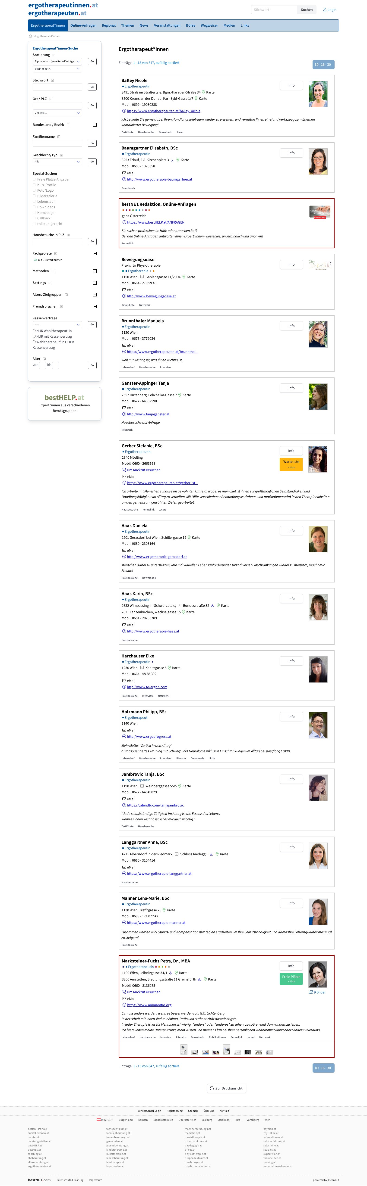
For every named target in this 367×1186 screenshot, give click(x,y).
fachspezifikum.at (116, 1129)
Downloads (46, 207)
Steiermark (224, 1120)
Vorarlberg (253, 1120)
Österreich (105, 1120)
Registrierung (175, 1111)
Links (180, 132)
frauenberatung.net (118, 1137)
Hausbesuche (146, 132)
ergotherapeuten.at (39, 1166)
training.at (269, 1162)
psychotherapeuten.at (198, 1166)
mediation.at (192, 1133)
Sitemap (193, 1111)
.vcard (163, 510)
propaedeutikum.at (196, 1158)
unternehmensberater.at (277, 1166)
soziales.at (269, 1150)
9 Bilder (317, 992)
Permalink (128, 244)
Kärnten (143, 1120)
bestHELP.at (35, 1146)
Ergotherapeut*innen (47, 36)
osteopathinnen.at (196, 1141)
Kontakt (224, 1111)
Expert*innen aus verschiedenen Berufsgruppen (64, 405)
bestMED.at (34, 1150)
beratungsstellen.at (39, 1141)
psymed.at (269, 1129)
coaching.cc (34, 1154)
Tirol (238, 1120)
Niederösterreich (163, 1120)
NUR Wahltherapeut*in (54, 330)
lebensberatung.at (117, 1158)
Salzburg (207, 1120)
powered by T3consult (326, 1180)
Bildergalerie (47, 196)
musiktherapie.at (195, 1137)
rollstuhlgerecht (49, 223)
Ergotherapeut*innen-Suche (55, 48)
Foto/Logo (45, 190)
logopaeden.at (115, 1166)
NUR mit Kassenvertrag (54, 336)
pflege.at (190, 1150)
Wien (267, 1120)
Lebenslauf (46, 201)
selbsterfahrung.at (274, 1141)
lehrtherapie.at (115, 1162)
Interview (165, 367)
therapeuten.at (272, 1158)
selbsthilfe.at (271, 1146)
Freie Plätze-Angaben (53, 179)
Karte (208, 92)
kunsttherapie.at (116, 1154)
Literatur (181, 758)
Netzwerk (144, 305)
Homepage (45, 212)
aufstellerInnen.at (38, 1133)
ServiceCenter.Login (149, 1111)
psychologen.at (194, 1162)
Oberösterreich (187, 1120)
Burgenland (126, 1120)
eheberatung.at (37, 1158)
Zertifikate (127, 132)
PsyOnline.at (270, 1133)
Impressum (95, 1180)
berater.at (33, 1137)
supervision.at (271, 1154)
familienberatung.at (118, 1133)
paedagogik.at (193, 1146)
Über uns (208, 1111)
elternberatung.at (38, 1162)
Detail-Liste (128, 305)
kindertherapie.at (116, 1150)
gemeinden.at (114, 1141)
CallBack (44, 218)
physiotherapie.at (195, 1154)
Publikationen (217, 1037)
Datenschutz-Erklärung (70, 1180)
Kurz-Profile (46, 184)
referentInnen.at (273, 1137)
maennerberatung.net (198, 1129)
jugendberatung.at (117, 1146)
